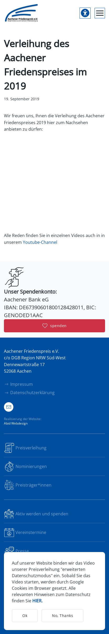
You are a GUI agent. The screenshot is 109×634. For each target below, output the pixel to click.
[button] (100, 13)
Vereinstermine (25, 532)
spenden (54, 325)
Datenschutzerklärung (29, 392)
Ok (24, 615)
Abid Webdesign (16, 423)
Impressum (18, 384)
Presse (16, 551)
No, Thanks (62, 615)
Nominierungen (25, 466)
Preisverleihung (25, 448)
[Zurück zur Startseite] (21, 13)
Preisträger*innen (27, 485)
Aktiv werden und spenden (36, 514)
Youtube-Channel (40, 242)
